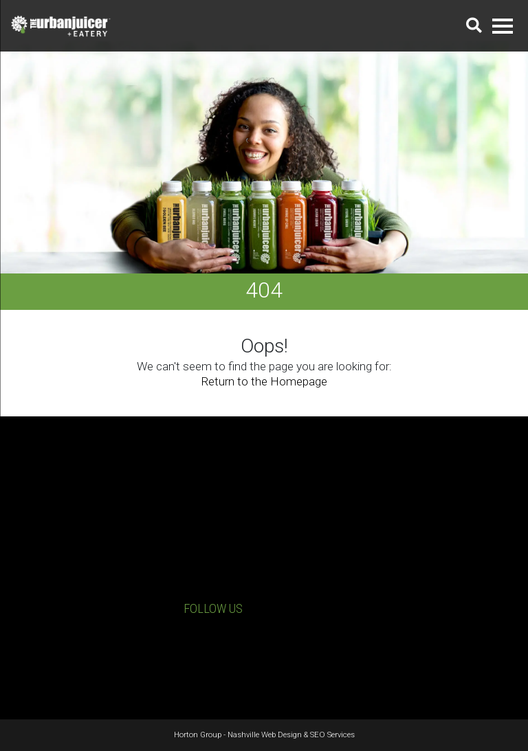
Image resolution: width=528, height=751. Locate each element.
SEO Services (332, 734)
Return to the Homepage (264, 381)
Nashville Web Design (265, 734)
